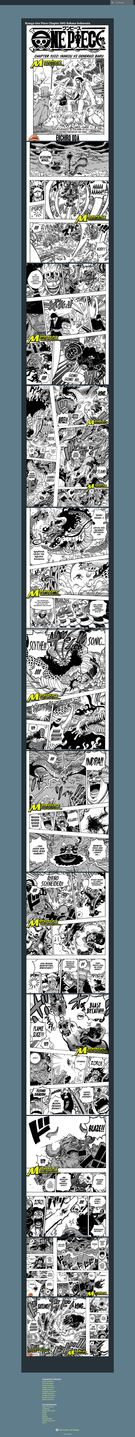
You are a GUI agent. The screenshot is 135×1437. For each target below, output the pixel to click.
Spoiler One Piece (48, 1421)
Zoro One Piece (47, 1383)
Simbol (44, 1417)
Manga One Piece (48, 1411)
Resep (44, 1415)
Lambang (45, 1409)
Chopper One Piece (49, 1391)
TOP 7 (44, 1423)
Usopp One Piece (48, 1387)
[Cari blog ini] (122, 2)
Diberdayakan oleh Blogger (67, 1430)
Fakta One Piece (48, 1407)
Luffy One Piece (48, 1381)
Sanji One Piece (48, 1389)
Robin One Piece (48, 1393)
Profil (44, 1413)
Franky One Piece (48, 1395)
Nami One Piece (48, 1385)
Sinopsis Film (47, 1419)
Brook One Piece (48, 1397)
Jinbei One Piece (48, 1399)
